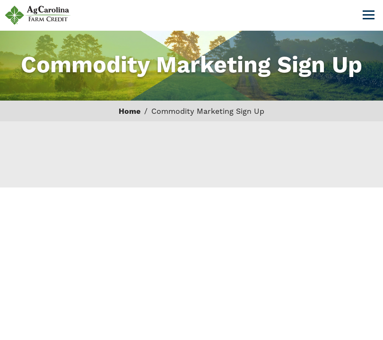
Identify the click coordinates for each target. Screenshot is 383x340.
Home (129, 111)
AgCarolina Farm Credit (38, 15)
